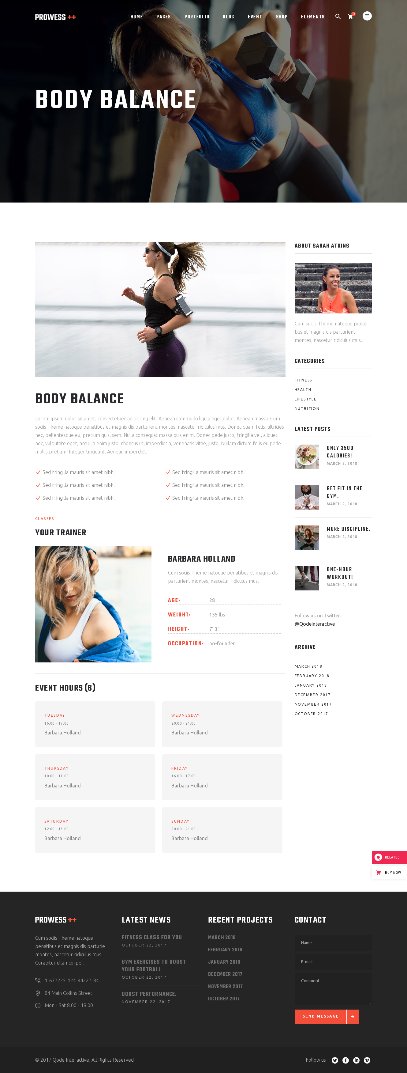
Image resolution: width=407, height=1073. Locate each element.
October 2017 (312, 714)
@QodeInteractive (315, 624)
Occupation (185, 644)
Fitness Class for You (152, 937)
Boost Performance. (149, 994)
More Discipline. (349, 529)
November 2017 (313, 704)
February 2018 (312, 676)
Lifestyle (306, 399)
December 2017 (313, 695)
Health (303, 390)
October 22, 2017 (144, 945)
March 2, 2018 (342, 463)
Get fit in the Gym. (345, 492)
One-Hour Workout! (340, 573)
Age (173, 601)
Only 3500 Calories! (340, 452)
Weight (178, 615)
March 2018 (309, 666)
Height (178, 629)
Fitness (303, 380)
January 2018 (311, 685)
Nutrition (307, 409)
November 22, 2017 (146, 1002)
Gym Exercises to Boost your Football (154, 966)
